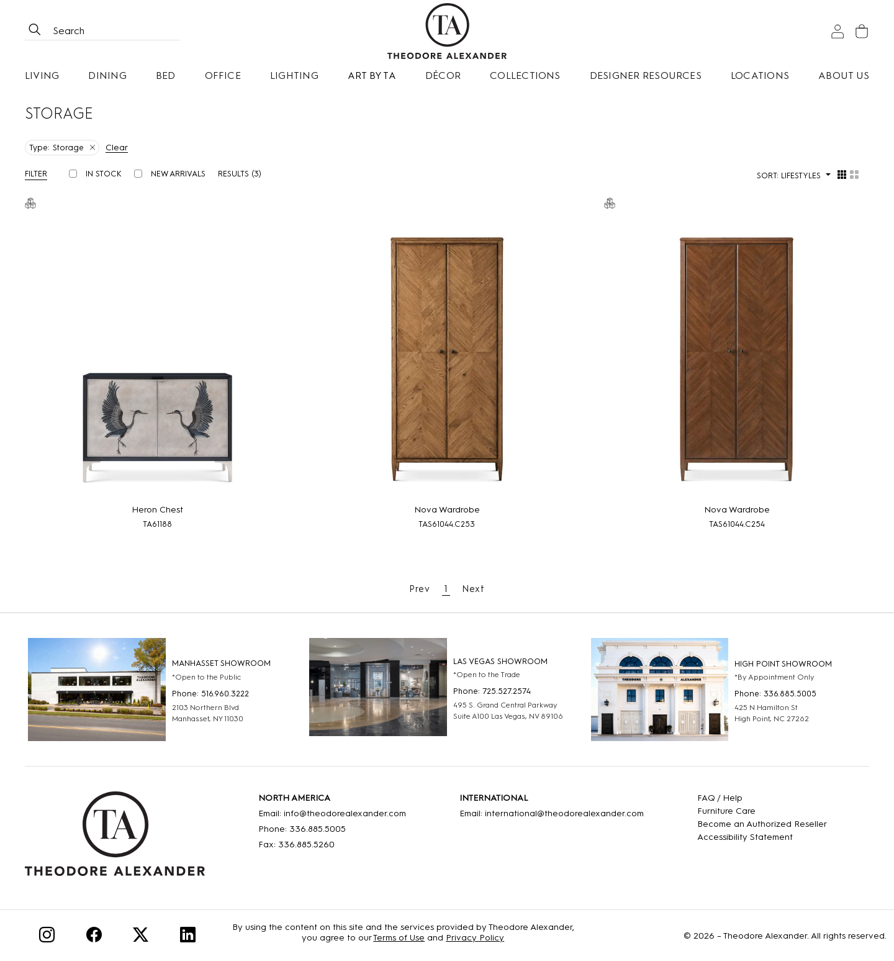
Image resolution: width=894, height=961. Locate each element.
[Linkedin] (188, 937)
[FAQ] (762, 797)
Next (473, 588)
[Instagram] (47, 937)
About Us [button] (843, 75)
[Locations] (760, 75)
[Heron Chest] (157, 357)
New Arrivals (178, 173)
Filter (36, 173)
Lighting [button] (294, 75)
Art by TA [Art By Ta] (372, 75)
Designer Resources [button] (646, 75)
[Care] (762, 811)
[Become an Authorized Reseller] (762, 824)
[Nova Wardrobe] (447, 357)
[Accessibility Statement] (762, 837)
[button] (40, 174)
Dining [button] (107, 75)
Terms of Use (399, 937)
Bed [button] (166, 75)
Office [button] (223, 75)
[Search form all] (115, 31)
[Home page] (446, 31)
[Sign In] (837, 31)
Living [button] (42, 75)
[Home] (115, 838)
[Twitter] (140, 937)
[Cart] (861, 31)
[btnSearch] (35, 31)
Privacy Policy (475, 937)
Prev (419, 588)
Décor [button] (443, 75)
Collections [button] (525, 75)
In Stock (104, 173)
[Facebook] (94, 937)
